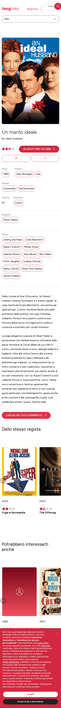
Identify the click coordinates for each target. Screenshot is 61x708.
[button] (39, 149)
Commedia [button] (9, 188)
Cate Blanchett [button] (34, 239)
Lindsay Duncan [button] (32, 261)
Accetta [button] (30, 694)
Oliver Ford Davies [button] (32, 268)
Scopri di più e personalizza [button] (30, 702)
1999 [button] (6, 174)
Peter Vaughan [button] (11, 261)
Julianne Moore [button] (11, 254)
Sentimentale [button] (26, 188)
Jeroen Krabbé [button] (11, 275)
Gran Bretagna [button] (24, 174)
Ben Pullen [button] (45, 254)
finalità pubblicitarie (11, 662)
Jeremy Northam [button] (12, 239)
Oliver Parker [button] (10, 219)
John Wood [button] (30, 254)
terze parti (45, 646)
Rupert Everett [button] (11, 246)
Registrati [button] (32, 8)
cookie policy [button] (42, 643)
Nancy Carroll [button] (10, 268)
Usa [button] (38, 174)
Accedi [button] (48, 8)
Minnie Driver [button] (31, 246)
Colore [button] (18, 202)
